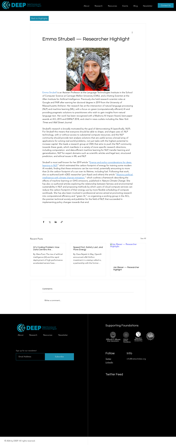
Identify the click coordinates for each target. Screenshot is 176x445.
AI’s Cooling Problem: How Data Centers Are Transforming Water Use (46, 248)
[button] (99, 6)
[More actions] (132, 32)
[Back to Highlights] (39, 18)
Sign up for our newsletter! (26, 350)
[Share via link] (62, 222)
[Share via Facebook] (43, 222)
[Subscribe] (59, 356)
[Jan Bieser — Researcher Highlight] (128, 253)
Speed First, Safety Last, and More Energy (88, 248)
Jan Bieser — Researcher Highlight (126, 268)
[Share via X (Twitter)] (49, 222)
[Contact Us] (166, 5)
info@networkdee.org (136, 359)
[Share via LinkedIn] (55, 222)
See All (143, 238)
